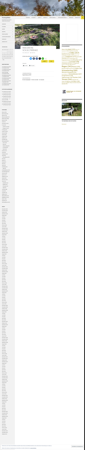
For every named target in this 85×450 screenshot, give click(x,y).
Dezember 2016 (5, 376)
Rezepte (3, 161)
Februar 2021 (4, 302)
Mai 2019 (3, 331)
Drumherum (4, 123)
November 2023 (5, 249)
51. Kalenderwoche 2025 (6, 69)
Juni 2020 (3, 315)
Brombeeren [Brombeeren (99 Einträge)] (65, 53)
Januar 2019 (4, 335)
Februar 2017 (4, 372)
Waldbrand (4, 194)
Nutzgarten (4, 153)
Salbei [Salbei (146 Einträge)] (78, 68)
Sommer (3, 173)
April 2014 (4, 424)
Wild (3, 168)
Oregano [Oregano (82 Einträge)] (76, 63)
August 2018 (4, 344)
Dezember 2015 (5, 395)
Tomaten (3, 189)
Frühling (24, 47)
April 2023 (4, 260)
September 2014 (5, 416)
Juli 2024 (3, 236)
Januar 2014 (4, 429)
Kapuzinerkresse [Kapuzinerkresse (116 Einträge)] (67, 60)
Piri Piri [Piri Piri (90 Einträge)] (68, 64)
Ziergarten (4, 200)
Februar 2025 (4, 225)
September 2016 (5, 380)
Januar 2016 (4, 393)
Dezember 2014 (5, 411)
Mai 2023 (3, 258)
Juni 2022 (3, 276)
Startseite (28, 17)
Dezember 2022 (5, 266)
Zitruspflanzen (5, 157)
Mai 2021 (3, 297)
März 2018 (4, 352)
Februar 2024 (4, 244)
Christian (33, 52)
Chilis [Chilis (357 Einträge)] (74, 53)
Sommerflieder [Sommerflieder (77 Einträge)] (65, 74)
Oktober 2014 (4, 414)
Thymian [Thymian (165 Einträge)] (76, 77)
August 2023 (4, 254)
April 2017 (4, 369)
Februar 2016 (4, 392)
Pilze (3, 158)
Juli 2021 (3, 294)
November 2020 (5, 307)
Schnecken (4, 186)
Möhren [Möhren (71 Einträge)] (72, 63)
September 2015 (5, 400)
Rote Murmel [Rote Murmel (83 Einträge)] (71, 68)
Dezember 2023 (5, 247)
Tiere (3, 181)
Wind (4, 149)
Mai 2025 (3, 220)
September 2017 (5, 361)
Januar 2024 (4, 245)
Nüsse (3, 152)
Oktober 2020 (4, 308)
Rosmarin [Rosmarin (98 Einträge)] (65, 68)
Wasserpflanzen (5, 195)
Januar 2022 (4, 284)
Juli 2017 (3, 364)
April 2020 (4, 318)
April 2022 (4, 279)
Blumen (3, 115)
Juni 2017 (3, 366)
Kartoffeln (4, 139)
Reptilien (4, 184)
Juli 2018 (3, 345)
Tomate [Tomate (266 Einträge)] (67, 79)
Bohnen (3, 120)
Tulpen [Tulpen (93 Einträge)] (64, 81)
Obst (3, 155)
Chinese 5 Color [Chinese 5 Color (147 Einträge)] (68, 55)
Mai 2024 (3, 239)
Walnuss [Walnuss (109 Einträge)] (70, 81)
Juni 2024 (3, 237)
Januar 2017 (4, 374)
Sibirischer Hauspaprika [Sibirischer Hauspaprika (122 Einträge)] (69, 72)
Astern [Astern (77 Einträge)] (77, 49)
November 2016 (5, 377)
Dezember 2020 (5, 305)
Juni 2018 (3, 347)
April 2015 (4, 408)
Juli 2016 (3, 384)
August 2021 (4, 292)
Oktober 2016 (4, 379)
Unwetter (3, 192)
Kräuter (3, 150)
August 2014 (4, 417)
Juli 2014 (3, 419)
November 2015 (5, 397)
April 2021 (4, 299)
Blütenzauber (4, 118)
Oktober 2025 (4, 212)
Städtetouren (4, 176)
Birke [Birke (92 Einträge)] (69, 50)
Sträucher (3, 179)
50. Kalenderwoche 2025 (6, 75)
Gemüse (3, 133)
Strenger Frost (5, 128)
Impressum (71, 17)
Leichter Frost (5, 126)
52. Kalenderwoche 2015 (6, 94)
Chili (3, 121)
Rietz (3, 163)
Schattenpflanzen (5, 170)
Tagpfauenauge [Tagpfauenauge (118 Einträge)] (67, 77)
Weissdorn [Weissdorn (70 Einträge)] (64, 82)
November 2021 (5, 287)
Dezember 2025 (5, 208)
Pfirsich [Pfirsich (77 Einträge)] (64, 64)
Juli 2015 (3, 403)
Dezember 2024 (5, 228)
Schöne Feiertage (5, 72)
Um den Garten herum (62, 17)
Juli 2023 (3, 255)
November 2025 (5, 210)
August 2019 (4, 326)
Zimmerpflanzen (5, 202)
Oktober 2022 (4, 270)
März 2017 (4, 371)
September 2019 (5, 324)
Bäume (3, 112)
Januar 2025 (4, 226)
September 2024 (5, 233)
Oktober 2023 (4, 250)
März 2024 (4, 242)
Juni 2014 (3, 421)
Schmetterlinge (4, 171)
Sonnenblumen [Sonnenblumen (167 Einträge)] (75, 74)
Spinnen (3, 174)
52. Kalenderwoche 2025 (6, 66)
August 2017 (4, 363)
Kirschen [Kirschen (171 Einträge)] (77, 60)
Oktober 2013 (4, 434)
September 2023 (5, 252)
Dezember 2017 (5, 356)
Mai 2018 (3, 348)
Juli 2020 (3, 313)
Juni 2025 (3, 218)
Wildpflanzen (4, 197)
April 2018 (4, 350)
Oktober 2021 (4, 289)
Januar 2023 (4, 265)
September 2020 (5, 310)
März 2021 (4, 300)
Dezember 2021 (5, 286)
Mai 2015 (3, 406)
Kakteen (3, 137)
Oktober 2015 (4, 398)
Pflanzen (33, 17)
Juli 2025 (3, 217)
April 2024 (4, 241)
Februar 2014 (4, 427)
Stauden (3, 178)
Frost (3, 125)
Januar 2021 (4, 303)
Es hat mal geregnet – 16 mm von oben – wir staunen (38, 78)
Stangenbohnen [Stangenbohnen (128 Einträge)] (67, 75)
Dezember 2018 (5, 337)
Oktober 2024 (4, 231)
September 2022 (5, 271)
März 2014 (4, 425)
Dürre (4, 142)
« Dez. (3, 59)
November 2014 (5, 413)
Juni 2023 (3, 257)
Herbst (3, 134)
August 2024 (4, 234)
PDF (51, 61)
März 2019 (4, 334)
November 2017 (5, 358)
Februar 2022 (4, 282)
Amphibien (5, 182)
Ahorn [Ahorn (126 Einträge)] (65, 49)
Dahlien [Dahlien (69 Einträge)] (64, 56)
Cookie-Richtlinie (33, 448)
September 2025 (5, 213)
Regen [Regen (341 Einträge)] (67, 66)
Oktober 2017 (4, 360)
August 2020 (4, 311)
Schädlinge (4, 166)
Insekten (45, 17)
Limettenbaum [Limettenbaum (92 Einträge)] (66, 63)
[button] (31, 58)
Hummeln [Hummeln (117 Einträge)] (65, 58)
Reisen (3, 160)
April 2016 (4, 389)
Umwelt (3, 190)
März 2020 (4, 319)
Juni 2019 (3, 329)
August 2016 (4, 382)
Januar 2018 (4, 355)
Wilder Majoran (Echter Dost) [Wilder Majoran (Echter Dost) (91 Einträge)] (74, 82)
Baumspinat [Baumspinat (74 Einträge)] (64, 50)
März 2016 (4, 390)
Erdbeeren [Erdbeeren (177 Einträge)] (71, 56)
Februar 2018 (4, 353)
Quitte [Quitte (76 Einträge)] (73, 64)
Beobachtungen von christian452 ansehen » (73, 92)
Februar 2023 (4, 263)
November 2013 (5, 432)
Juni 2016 (3, 385)
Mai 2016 (3, 387)
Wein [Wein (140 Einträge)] (76, 81)
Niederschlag (5, 145)
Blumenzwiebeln (5, 116)
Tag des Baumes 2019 (38, 73)
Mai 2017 (3, 368)
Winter (3, 198)
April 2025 (4, 221)
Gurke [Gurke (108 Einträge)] (79, 56)
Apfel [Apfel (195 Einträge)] (71, 49)
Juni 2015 (3, 405)
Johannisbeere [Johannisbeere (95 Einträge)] (73, 58)
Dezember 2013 (5, 430)
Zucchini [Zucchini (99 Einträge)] (64, 83)
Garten (39, 17)
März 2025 (4, 223)
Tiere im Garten (52, 17)
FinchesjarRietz (6, 17)
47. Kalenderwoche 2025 (6, 83)
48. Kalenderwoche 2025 (6, 80)
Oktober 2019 (4, 323)
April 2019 (4, 332)
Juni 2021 (3, 295)
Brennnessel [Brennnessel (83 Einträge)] (74, 50)
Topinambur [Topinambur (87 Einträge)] (75, 79)
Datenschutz (77, 17)
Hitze (4, 144)
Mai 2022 (3, 278)
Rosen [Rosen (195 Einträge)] (76, 66)
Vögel (31, 47)
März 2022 (4, 281)
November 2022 (5, 268)
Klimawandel (4, 141)
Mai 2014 (3, 422)
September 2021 (5, 290)
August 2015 (4, 401)
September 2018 (5, 342)
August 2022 (4, 273)
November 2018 (5, 339)
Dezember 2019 (5, 321)
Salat (3, 165)
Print (44, 61)
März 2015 (4, 409)
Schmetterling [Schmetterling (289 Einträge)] (69, 70)
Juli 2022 (3, 274)
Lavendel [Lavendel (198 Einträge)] (74, 62)
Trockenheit (5, 147)
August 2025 (4, 215)
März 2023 (4, 262)
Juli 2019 (3, 327)
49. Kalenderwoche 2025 (6, 77)
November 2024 (5, 229)
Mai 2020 (3, 316)
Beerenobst (4, 113)
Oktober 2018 (4, 340)
